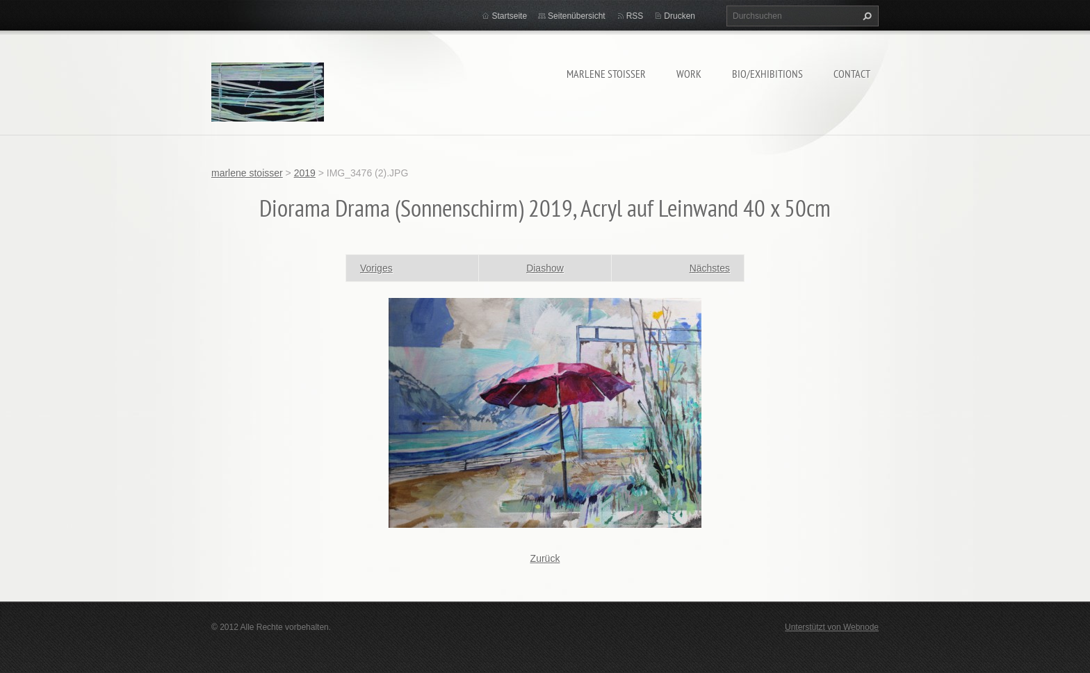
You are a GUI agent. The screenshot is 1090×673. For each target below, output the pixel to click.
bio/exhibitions (767, 74)
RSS (635, 16)
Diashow (545, 268)
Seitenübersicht (576, 16)
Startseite (509, 16)
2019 (305, 172)
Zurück (545, 558)
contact (851, 74)
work (688, 74)
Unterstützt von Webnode (832, 627)
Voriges (376, 268)
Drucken (679, 16)
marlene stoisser (606, 74)
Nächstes (710, 268)
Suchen (865, 16)
